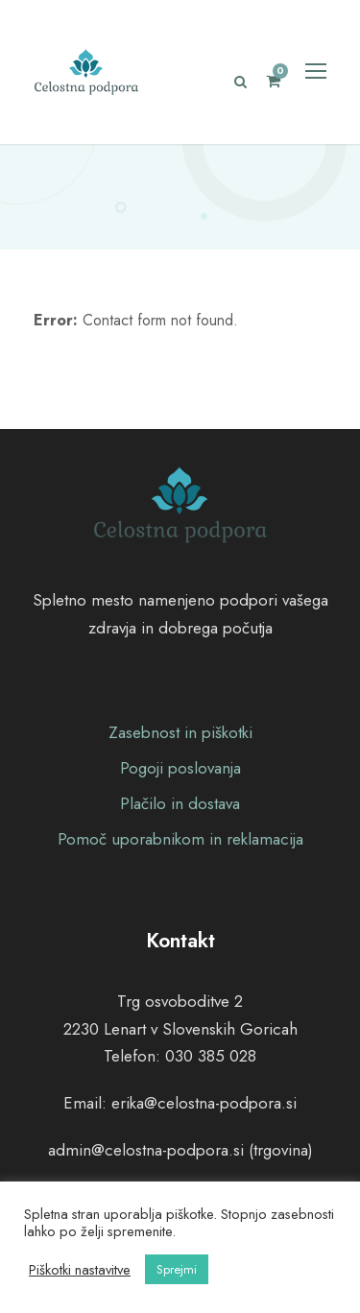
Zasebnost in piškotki (180, 732)
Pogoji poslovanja (180, 767)
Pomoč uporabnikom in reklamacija (180, 838)
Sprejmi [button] (176, 1269)
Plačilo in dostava (180, 803)
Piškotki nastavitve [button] (80, 1269)
